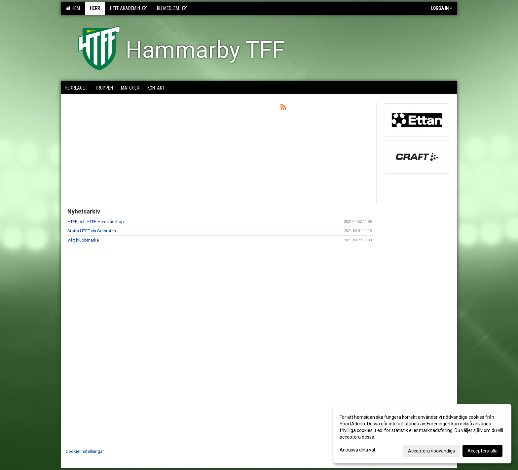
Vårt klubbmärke (83, 240)
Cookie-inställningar (85, 451)
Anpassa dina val (357, 449)
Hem (73, 8)
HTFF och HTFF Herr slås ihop (95, 221)
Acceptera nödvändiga (431, 450)
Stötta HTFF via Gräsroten (91, 230)
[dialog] (422, 433)
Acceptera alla (482, 450)
